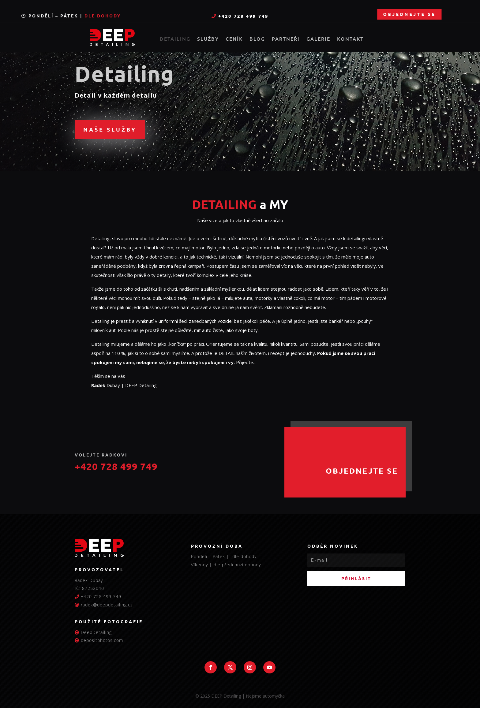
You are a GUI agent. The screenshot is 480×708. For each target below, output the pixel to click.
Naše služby (110, 129)
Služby (208, 39)
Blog (257, 39)
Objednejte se (441, 14)
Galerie (318, 39)
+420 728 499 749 (242, 16)
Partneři (286, 39)
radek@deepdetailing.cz (107, 605)
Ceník (234, 39)
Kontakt (350, 39)
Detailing (175, 39)
